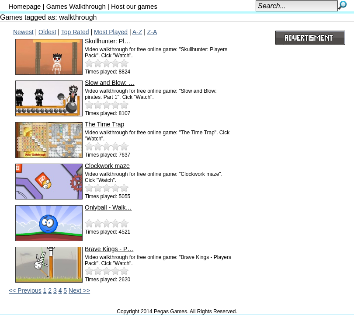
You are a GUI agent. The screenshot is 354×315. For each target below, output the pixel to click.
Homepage (25, 6)
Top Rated (75, 31)
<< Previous (25, 290)
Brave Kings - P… (109, 248)
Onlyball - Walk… (108, 207)
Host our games (134, 6)
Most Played (111, 31)
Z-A (152, 31)
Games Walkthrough (76, 6)
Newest (23, 31)
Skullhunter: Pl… (107, 41)
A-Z (137, 31)
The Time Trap (104, 124)
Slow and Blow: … (110, 82)
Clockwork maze (107, 165)
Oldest (47, 31)
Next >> (79, 290)
